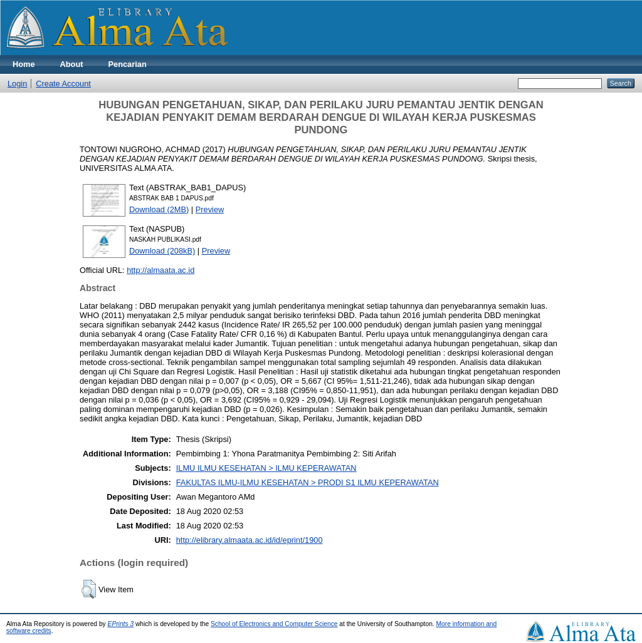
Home (24, 64)
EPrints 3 (121, 623)
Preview (210, 209)
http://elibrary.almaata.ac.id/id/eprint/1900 (249, 540)
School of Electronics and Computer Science (274, 623)
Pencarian (127, 64)
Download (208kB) (162, 250)
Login (17, 83)
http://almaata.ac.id (160, 270)
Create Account (63, 83)
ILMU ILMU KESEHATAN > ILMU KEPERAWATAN (266, 468)
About (71, 64)
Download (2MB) (159, 209)
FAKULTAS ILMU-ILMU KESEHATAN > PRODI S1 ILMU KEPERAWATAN (307, 482)
